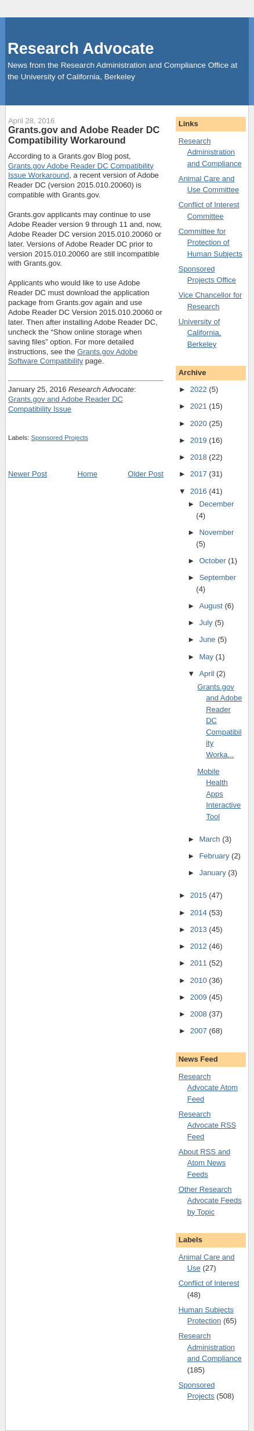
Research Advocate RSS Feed (208, 1125)
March (210, 839)
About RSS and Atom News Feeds (205, 1163)
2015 (199, 895)
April (207, 673)
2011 (199, 963)
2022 (199, 389)
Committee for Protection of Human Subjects (210, 242)
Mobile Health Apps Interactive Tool (219, 794)
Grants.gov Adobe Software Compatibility (72, 356)
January (213, 872)
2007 (199, 1030)
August (211, 605)
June (208, 639)
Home (87, 473)
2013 (199, 929)
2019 (199, 440)
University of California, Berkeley (200, 332)
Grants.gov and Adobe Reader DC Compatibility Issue (65, 404)
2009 (199, 997)
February (215, 856)
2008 (199, 1014)
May (207, 656)
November (216, 532)
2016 (199, 491)
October (213, 560)
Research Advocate (81, 48)
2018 (199, 457)
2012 (199, 946)
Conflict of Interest (209, 1283)
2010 (199, 980)
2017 (199, 473)
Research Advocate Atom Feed (208, 1087)
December (216, 504)
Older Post (145, 473)
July (207, 622)
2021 (199, 406)
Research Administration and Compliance (210, 152)
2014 (199, 912)
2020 (199, 423)
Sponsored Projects (60, 437)
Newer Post (27, 473)
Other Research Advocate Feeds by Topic (210, 1200)
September (217, 577)
